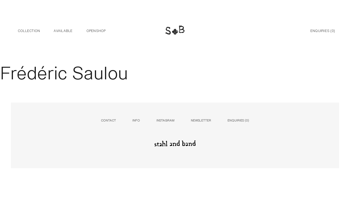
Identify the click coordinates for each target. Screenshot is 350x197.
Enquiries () (322, 30)
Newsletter (201, 120)
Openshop (96, 30)
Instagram (165, 120)
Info (136, 120)
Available (63, 30)
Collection (29, 30)
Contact (108, 120)
